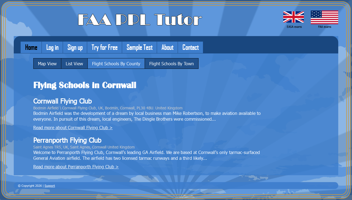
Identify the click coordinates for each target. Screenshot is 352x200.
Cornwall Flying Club (62, 101)
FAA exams (324, 26)
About (167, 47)
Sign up (74, 47)
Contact (190, 47)
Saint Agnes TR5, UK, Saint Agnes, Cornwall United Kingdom (84, 146)
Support (50, 185)
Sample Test (139, 47)
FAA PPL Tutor (140, 19)
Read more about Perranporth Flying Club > (76, 166)
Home (31, 47)
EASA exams (294, 26)
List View (74, 63)
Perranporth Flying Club (67, 140)
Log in (52, 47)
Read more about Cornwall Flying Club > (73, 127)
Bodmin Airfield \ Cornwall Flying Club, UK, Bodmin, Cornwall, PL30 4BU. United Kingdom (108, 107)
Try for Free (104, 47)
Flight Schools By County (116, 63)
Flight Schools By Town (171, 63)
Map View (47, 63)
